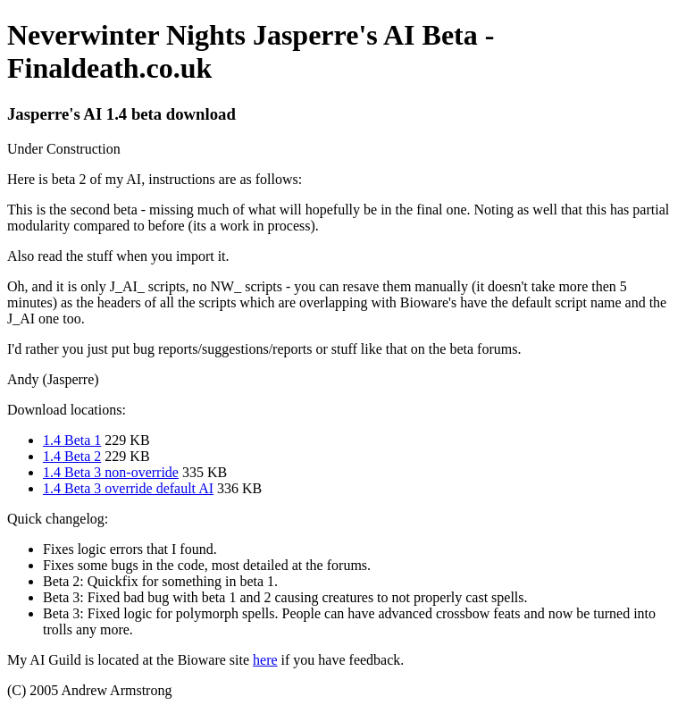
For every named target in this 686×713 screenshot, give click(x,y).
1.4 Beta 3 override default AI (128, 488)
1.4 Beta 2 (72, 456)
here (265, 659)
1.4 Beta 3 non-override (111, 472)
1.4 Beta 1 (72, 440)
